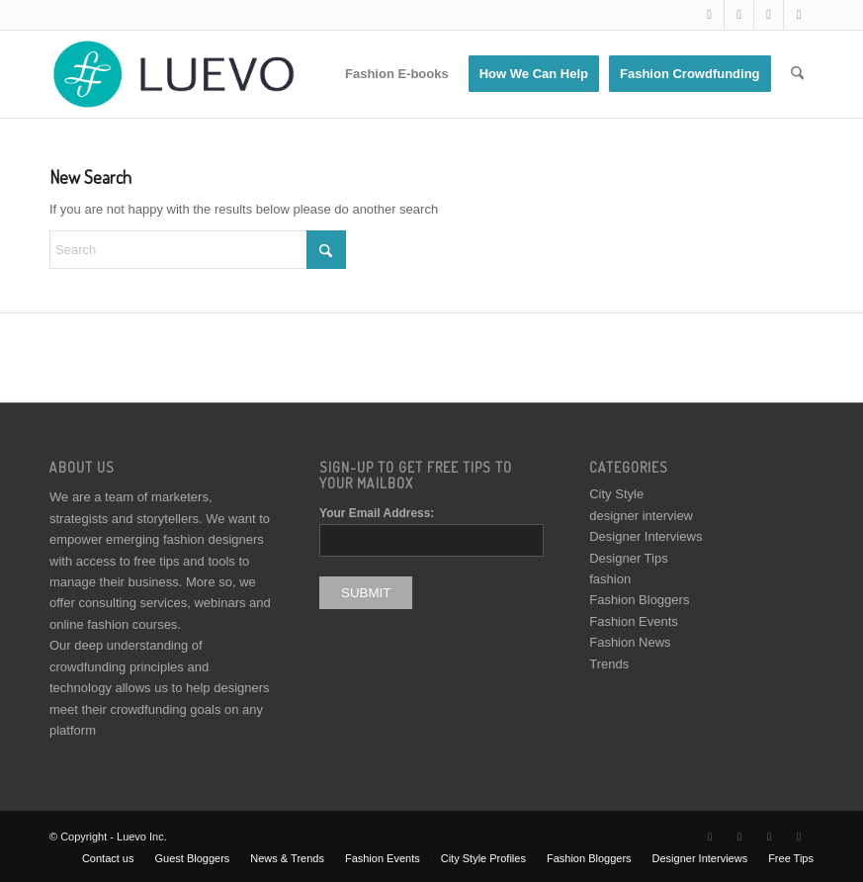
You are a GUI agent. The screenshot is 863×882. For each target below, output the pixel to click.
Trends (609, 664)
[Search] (797, 74)
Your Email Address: (376, 513)
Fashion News (629, 642)
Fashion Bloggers (639, 599)
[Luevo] (172, 74)
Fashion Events (633, 621)
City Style (616, 493)
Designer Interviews (645, 536)
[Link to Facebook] (739, 15)
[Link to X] (709, 15)
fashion (610, 579)
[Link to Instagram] (768, 15)
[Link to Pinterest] (799, 15)
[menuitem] (397, 74)
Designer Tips (628, 558)
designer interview (641, 515)
